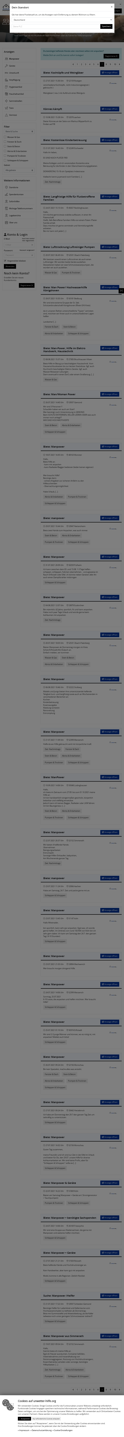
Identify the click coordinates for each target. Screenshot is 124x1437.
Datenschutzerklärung (42, 1430)
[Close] (111, 7)
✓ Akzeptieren (24, 1419)
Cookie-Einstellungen (63, 1430)
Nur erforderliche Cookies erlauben (46, 1419)
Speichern (106, 26)
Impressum (24, 1430)
